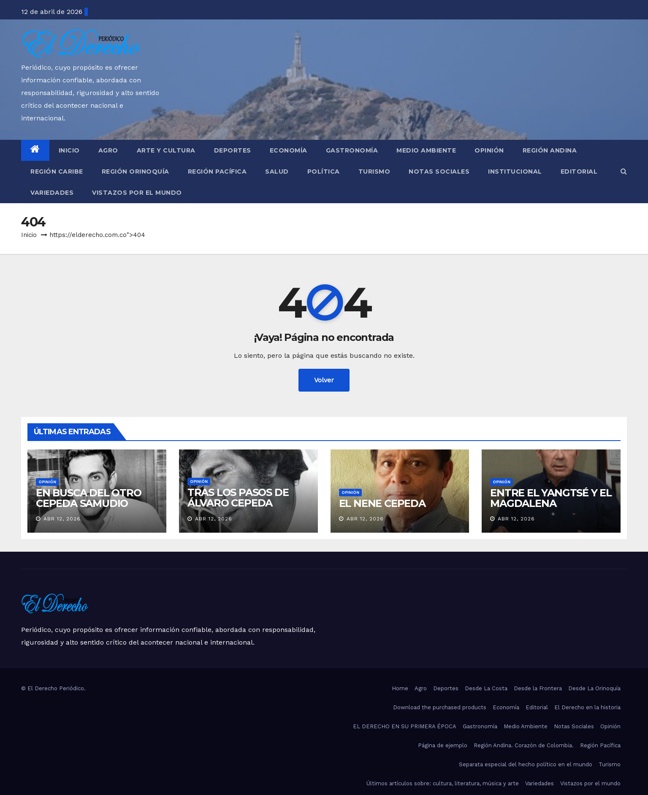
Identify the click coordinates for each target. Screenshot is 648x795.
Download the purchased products (439, 707)
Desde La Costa (486, 688)
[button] (624, 171)
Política (323, 171)
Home (400, 688)
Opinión (489, 150)
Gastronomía (352, 150)
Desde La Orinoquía (594, 688)
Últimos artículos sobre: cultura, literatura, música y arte (442, 783)
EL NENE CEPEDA (382, 503)
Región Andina (550, 150)
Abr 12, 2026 (62, 519)
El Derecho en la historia (587, 707)
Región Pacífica (217, 171)
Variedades (51, 192)
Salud (277, 171)
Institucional (515, 171)
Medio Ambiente (426, 150)
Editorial (579, 171)
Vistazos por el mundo (137, 192)
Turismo (374, 171)
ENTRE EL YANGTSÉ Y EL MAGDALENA (551, 498)
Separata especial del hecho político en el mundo (525, 764)
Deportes (232, 150)
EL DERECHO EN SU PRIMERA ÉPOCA (404, 726)
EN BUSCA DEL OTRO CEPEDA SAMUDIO (88, 498)
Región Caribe (56, 171)
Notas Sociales (439, 171)
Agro (108, 150)
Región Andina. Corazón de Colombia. (524, 745)
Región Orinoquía (135, 171)
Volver (324, 380)
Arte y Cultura (166, 150)
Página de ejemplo (442, 745)
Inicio (69, 150)
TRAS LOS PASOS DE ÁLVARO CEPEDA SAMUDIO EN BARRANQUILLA (238, 508)
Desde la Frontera (538, 688)
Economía (288, 150)
